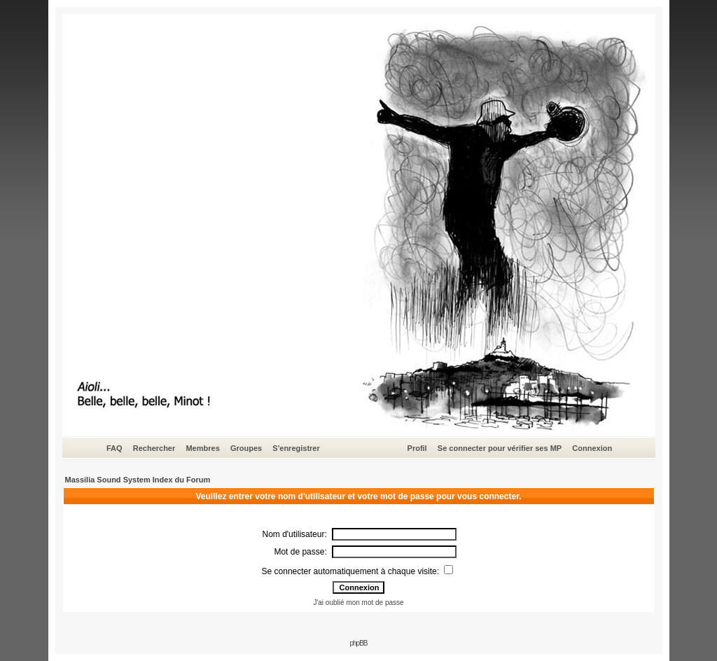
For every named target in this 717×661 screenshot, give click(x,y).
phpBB (358, 643)
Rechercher (154, 448)
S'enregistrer (295, 448)
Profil (417, 448)
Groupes (246, 448)
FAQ (114, 448)
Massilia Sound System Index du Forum (138, 479)
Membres (202, 448)
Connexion (592, 448)
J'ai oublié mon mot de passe (358, 602)
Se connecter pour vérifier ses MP (500, 448)
